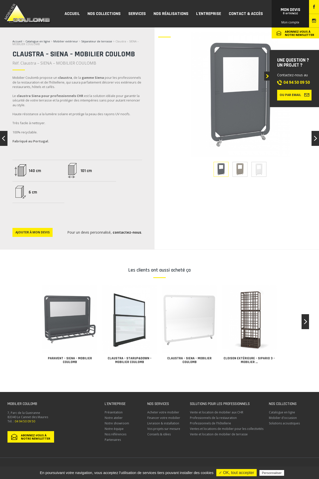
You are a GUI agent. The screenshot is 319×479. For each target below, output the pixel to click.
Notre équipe (114, 429)
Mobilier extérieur (65, 41)
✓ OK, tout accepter (236, 473)
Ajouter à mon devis (32, 232)
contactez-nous (127, 232)
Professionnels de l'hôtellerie (210, 423)
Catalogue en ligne (37, 41)
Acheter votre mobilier (163, 412)
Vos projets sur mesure (163, 429)
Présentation (114, 412)
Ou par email (294, 94)
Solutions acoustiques (284, 423)
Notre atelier (114, 418)
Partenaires (113, 440)
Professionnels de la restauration (213, 418)
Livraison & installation (163, 423)
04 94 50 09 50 (296, 82)
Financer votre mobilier (163, 418)
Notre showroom (117, 423)
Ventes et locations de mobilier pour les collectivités (226, 429)
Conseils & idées (159, 434)
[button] (305, 321)
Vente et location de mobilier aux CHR (216, 412)
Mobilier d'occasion (283, 418)
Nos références (115, 434)
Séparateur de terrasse (96, 41)
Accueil (17, 41)
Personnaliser (272, 473)
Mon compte (290, 22)
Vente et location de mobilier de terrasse (219, 434)
